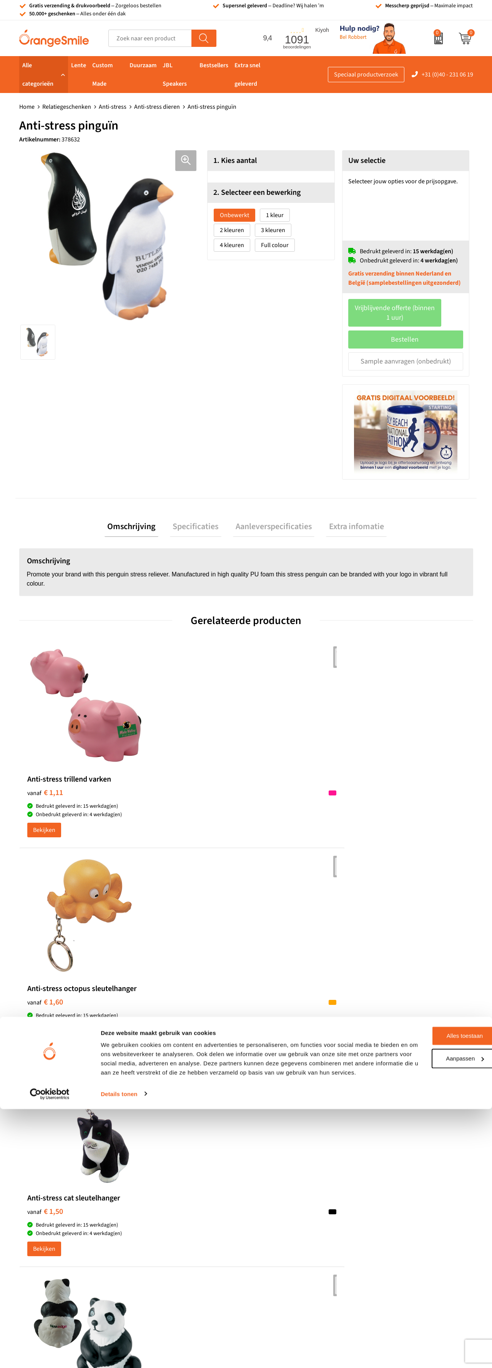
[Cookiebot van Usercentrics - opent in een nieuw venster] (49, 1353)
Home (27, 107)
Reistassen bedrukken (171, 1174)
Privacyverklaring (390, 1256)
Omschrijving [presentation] (140, 518)
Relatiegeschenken (66, 107)
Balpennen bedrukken (284, 1209)
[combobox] (150, 38)
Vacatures (380, 1163)
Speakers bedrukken (282, 1186)
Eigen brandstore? (391, 1221)
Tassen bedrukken (279, 1139)
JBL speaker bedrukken (286, 1221)
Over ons (379, 1139)
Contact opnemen (391, 1198)
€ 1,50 (272, 789)
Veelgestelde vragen (393, 1174)
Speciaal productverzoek (366, 74)
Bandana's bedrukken (171, 1151)
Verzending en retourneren (403, 1186)
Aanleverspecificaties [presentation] (271, 518)
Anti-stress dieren (157, 107)
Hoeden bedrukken (168, 1209)
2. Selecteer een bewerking (257, 192)
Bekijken (44, 834)
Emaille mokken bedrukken (178, 1198)
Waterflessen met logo (284, 1163)
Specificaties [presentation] (198, 518)
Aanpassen (428, 1308)
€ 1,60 (158, 797)
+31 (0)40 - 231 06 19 (447, 74)
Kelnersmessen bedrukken (177, 1139)
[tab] (140, 518)
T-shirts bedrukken (280, 1151)
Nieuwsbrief (383, 1209)
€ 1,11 (45, 789)
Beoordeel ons (96, 1008)
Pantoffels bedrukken (171, 1163)
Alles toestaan (428, 1286)
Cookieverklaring (390, 1244)
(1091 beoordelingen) (96, 993)
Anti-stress (112, 107)
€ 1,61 (385, 789)
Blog (373, 1233)
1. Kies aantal (235, 160)
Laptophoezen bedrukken (176, 1186)
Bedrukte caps (274, 1198)
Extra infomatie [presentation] (348, 518)
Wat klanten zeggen (393, 1151)
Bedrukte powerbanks (284, 1174)
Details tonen (119, 1353)
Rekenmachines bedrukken (178, 1221)
